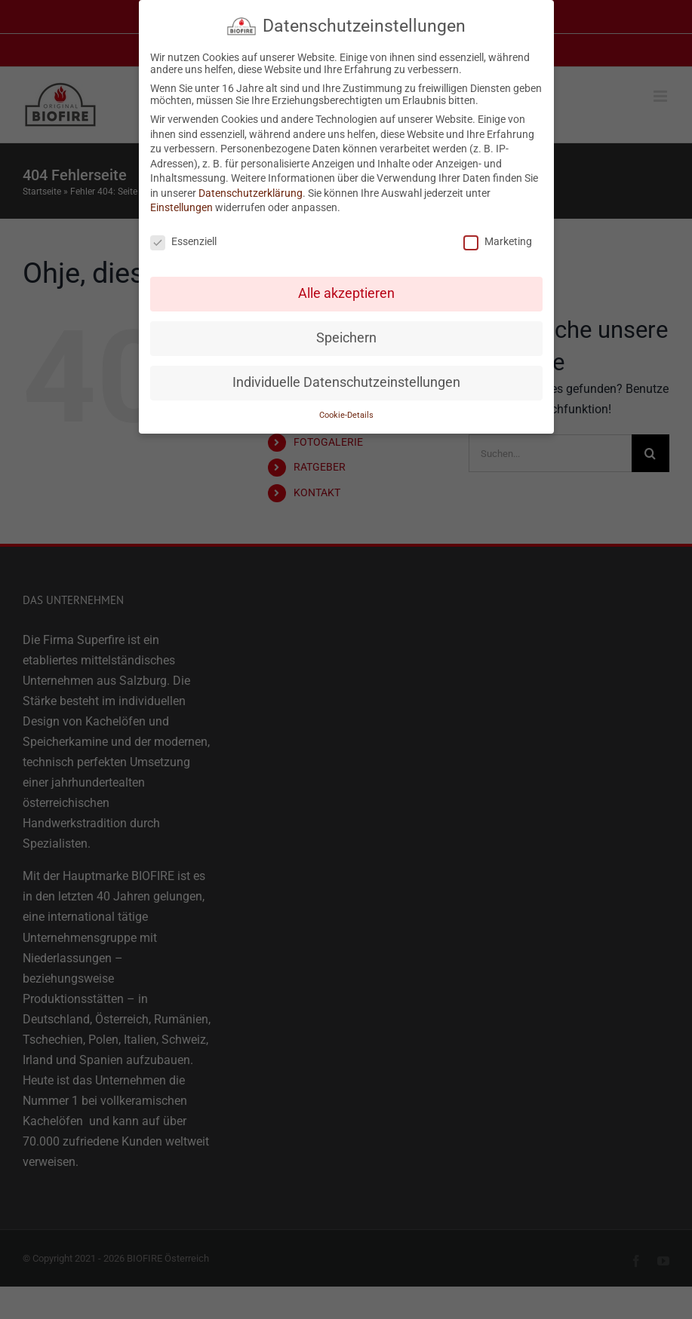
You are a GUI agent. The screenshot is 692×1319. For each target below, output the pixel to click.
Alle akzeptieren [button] (346, 293)
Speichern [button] (346, 337)
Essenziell (183, 241)
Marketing (497, 241)
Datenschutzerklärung (250, 193)
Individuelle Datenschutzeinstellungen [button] (346, 382)
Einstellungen (181, 207)
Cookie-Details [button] (346, 415)
